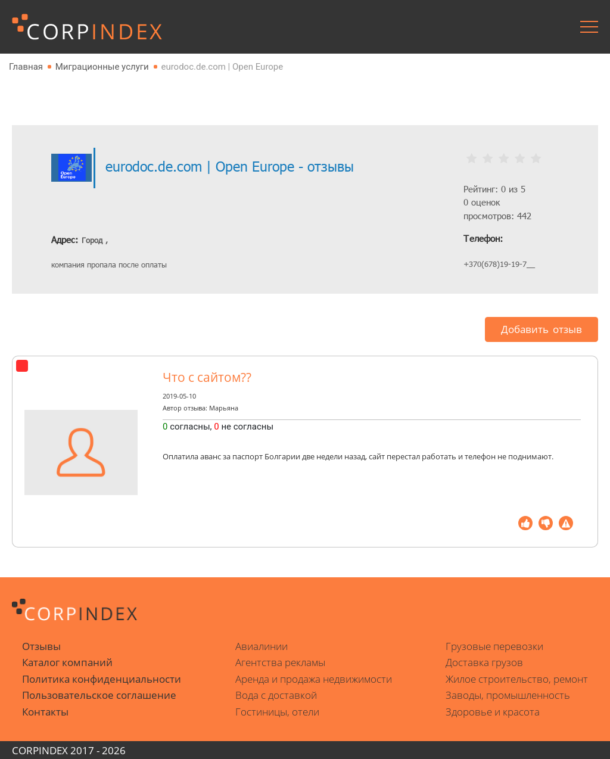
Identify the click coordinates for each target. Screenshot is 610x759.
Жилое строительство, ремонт (517, 679)
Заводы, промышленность (508, 695)
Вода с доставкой (276, 695)
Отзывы (41, 646)
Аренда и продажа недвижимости (313, 679)
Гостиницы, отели (277, 711)
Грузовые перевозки (494, 646)
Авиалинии (261, 646)
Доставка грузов (484, 662)
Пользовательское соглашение (99, 695)
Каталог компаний (67, 662)
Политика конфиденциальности (101, 679)
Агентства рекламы (280, 662)
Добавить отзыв (541, 329)
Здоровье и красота (493, 711)
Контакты (45, 711)
